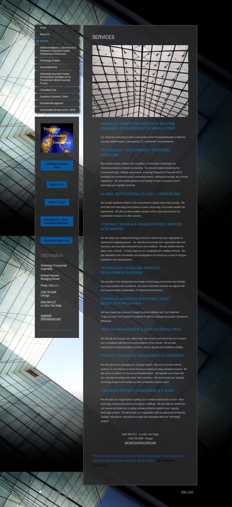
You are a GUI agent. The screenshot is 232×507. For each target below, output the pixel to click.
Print (44, 492)
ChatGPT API (57, 184)
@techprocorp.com (51, 318)
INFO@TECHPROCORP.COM (140, 442)
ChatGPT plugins (57, 202)
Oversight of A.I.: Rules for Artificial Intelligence (56, 221)
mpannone (46, 315)
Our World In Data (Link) (56, 240)
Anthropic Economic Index (57, 165)
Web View (187, 492)
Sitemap (56, 492)
